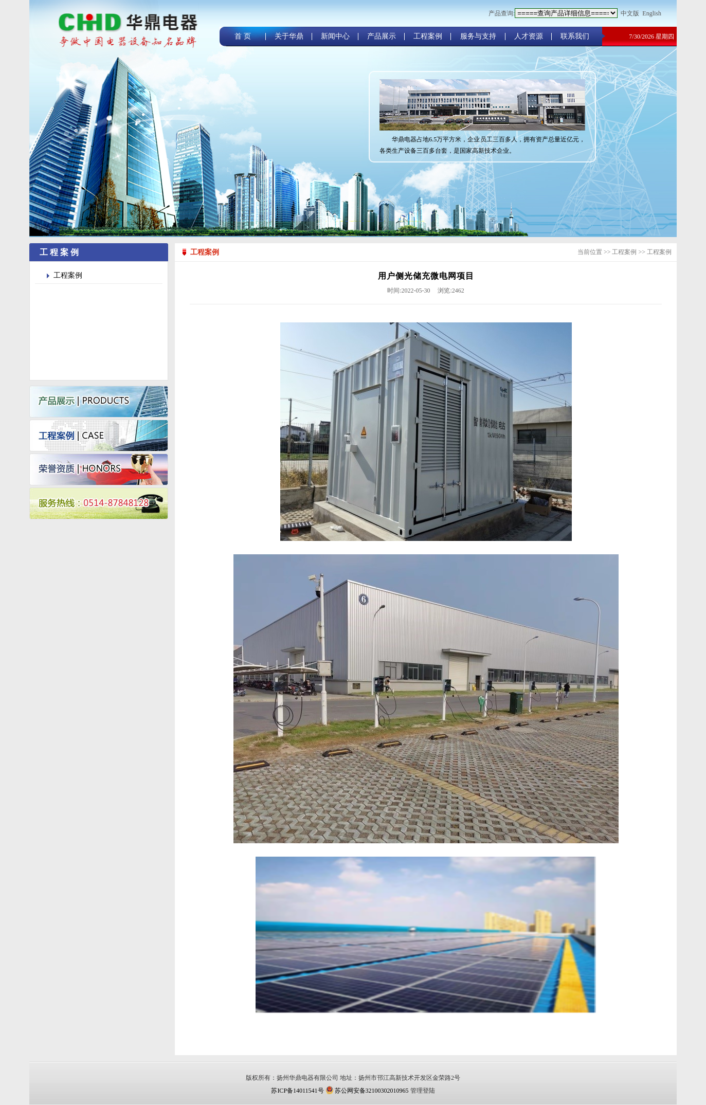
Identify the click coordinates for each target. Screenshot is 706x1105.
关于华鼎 (289, 36)
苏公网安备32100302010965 (367, 1090)
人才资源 (528, 36)
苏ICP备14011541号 (297, 1090)
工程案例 (427, 36)
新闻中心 (335, 36)
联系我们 (574, 36)
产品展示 (381, 36)
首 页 (242, 36)
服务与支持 (478, 36)
